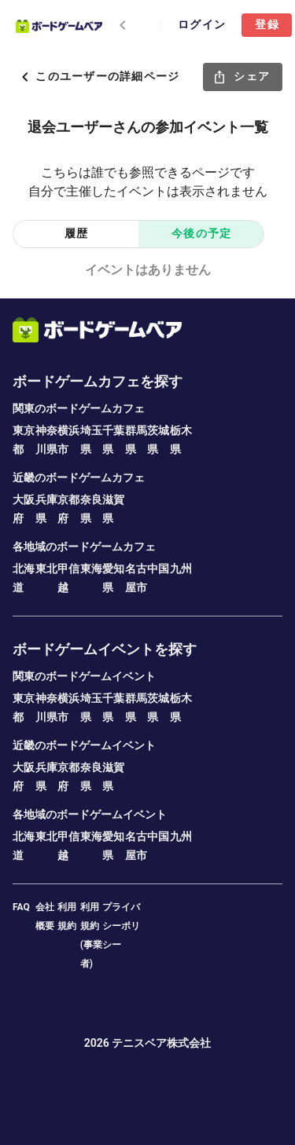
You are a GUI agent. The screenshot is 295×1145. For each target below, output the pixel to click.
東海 (91, 568)
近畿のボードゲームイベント (84, 745)
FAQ (21, 907)
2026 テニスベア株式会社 (148, 1043)
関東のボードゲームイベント (84, 676)
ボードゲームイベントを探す (105, 649)
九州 (181, 568)
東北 (46, 568)
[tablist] (131, 25)
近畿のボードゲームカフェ (79, 477)
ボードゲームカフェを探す (98, 381)
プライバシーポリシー (121, 926)
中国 (158, 568)
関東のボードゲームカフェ (79, 408)
